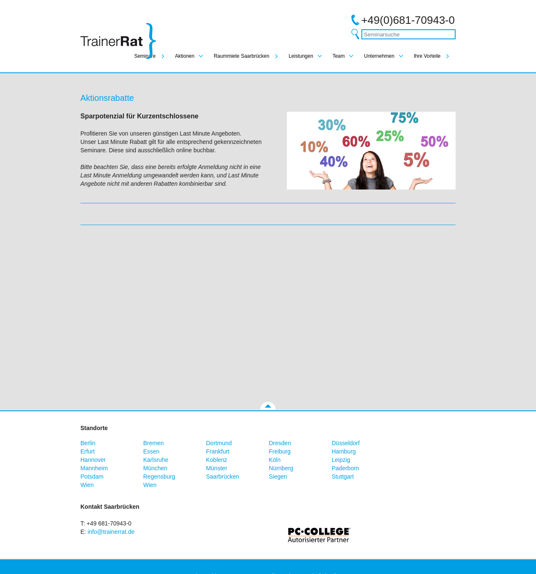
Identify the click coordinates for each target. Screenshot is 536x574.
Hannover (93, 459)
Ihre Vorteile (427, 56)
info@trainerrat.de (111, 531)
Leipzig (341, 459)
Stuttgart (343, 476)
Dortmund (219, 443)
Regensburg (159, 476)
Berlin (87, 443)
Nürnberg (281, 468)
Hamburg (344, 451)
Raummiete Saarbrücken (241, 56)
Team (338, 56)
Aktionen (185, 56)
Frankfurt (217, 451)
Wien (87, 485)
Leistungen (301, 56)
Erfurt (87, 451)
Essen (151, 451)
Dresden (280, 443)
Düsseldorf (346, 443)
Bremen (153, 443)
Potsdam (91, 476)
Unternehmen (379, 56)
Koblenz (216, 459)
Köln (275, 459)
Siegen (278, 476)
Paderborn (345, 468)
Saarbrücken (222, 476)
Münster (216, 468)
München (155, 468)
